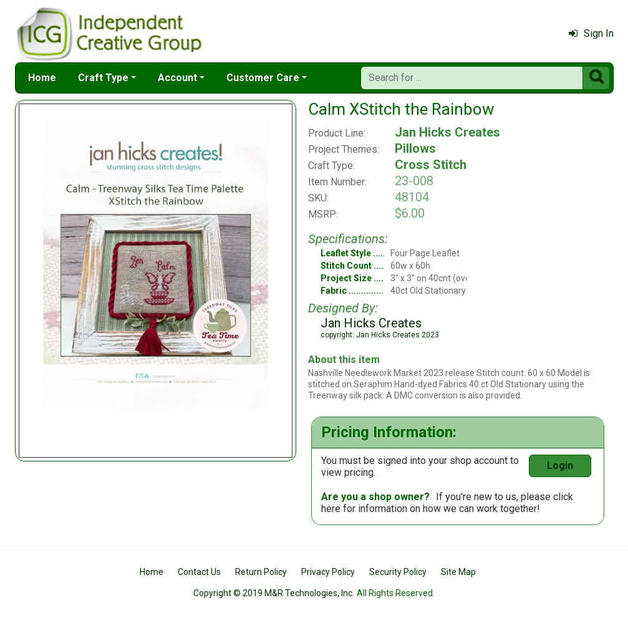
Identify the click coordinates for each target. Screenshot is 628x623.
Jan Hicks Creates (447, 132)
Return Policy (261, 572)
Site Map (458, 572)
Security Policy (398, 572)
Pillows (415, 148)
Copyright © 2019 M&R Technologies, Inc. (273, 593)
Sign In (591, 33)
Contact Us (199, 572)
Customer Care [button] (262, 78)
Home (42, 78)
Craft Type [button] (103, 78)
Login (560, 465)
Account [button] (177, 78)
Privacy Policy (328, 572)
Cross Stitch (430, 164)
